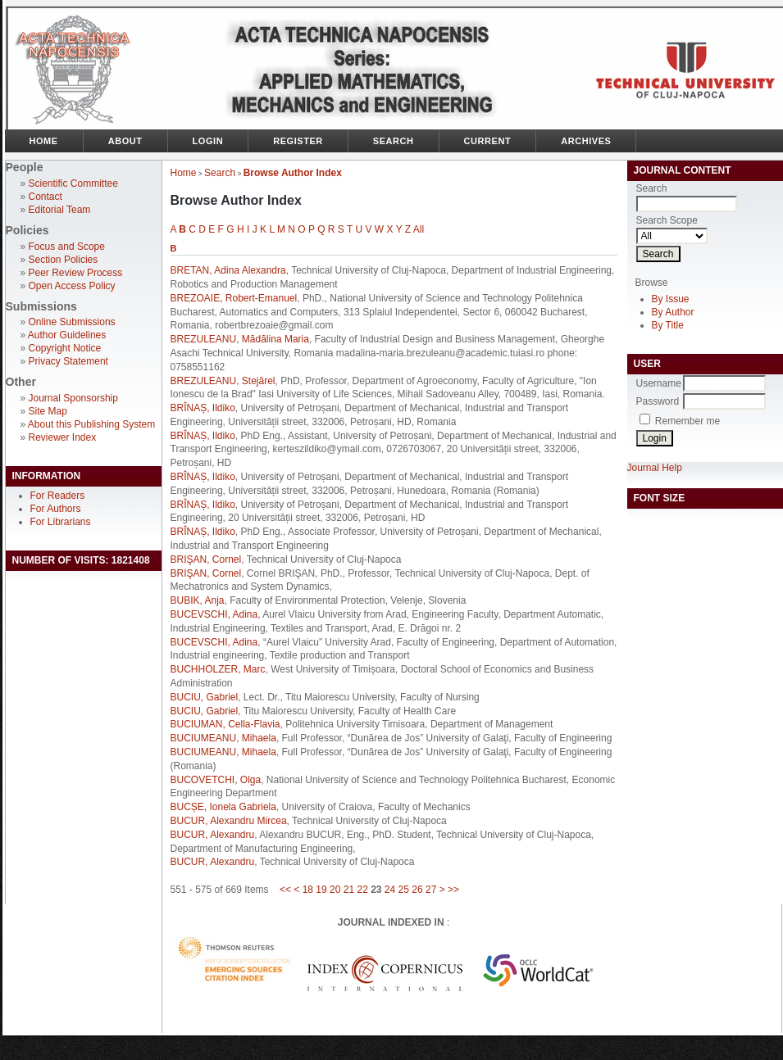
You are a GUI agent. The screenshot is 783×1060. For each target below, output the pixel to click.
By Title (668, 325)
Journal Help (654, 467)
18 (308, 889)
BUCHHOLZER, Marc (218, 669)
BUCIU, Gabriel (205, 697)
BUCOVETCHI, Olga (216, 780)
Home (44, 141)
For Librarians (60, 522)
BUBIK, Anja (198, 600)
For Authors (55, 508)
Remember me (687, 421)
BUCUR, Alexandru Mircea (229, 821)
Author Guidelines (67, 335)
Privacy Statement (68, 361)
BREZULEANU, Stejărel (223, 381)
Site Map (48, 411)
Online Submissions (72, 322)
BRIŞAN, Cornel (206, 559)
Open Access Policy (72, 286)
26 (417, 889)
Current (488, 141)
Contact (45, 196)
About (125, 141)
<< (285, 889)
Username (658, 383)
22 (362, 889)
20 (335, 889)
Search (393, 141)
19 (321, 889)
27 (431, 889)
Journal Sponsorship (73, 398)
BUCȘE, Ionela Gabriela (223, 807)
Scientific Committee (73, 183)
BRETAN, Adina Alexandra (228, 270)
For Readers (57, 495)
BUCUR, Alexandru (213, 834)
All (418, 229)
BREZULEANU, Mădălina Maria (240, 339)
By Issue (671, 299)
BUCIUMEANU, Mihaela (223, 738)
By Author (673, 312)
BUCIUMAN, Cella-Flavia (225, 724)
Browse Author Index (293, 173)
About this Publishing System (91, 424)
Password (658, 401)
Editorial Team (60, 209)
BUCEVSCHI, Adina (214, 614)
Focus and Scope (67, 246)
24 (390, 889)
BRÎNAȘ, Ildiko (203, 408)
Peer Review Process (76, 273)
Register (298, 141)
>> (453, 889)
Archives (586, 141)
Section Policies (63, 259)
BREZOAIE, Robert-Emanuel (234, 298)
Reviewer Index (63, 437)
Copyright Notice (65, 348)
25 (403, 889)
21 (349, 889)
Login (208, 141)
